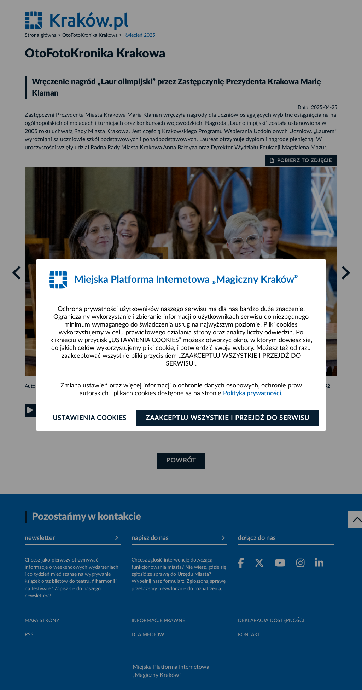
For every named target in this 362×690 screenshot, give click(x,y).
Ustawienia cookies (90, 418)
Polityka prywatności (252, 393)
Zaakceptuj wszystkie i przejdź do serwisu (227, 418)
